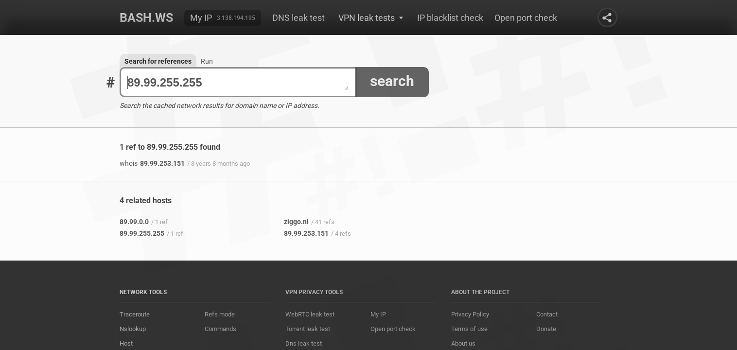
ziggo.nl (296, 222)
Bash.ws (146, 18)
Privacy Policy (470, 314)
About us (463, 343)
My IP (201, 18)
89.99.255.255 (238, 82)
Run (207, 61)
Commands (220, 328)
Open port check (525, 18)
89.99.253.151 (152, 163)
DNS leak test (298, 18)
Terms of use (469, 328)
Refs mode (220, 314)
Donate (546, 328)
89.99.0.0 (134, 222)
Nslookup (133, 328)
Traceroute (135, 314)
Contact (547, 314)
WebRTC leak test (309, 314)
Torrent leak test (307, 328)
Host (126, 343)
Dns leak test (303, 343)
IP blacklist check (450, 18)
